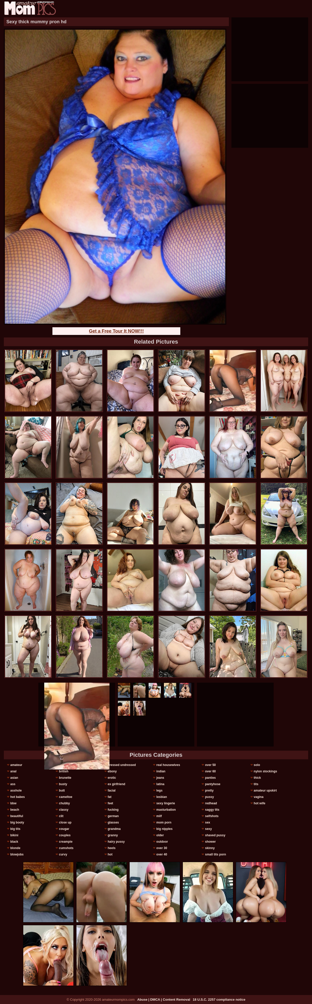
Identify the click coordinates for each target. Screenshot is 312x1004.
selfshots (212, 816)
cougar (64, 829)
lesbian (161, 797)
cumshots (66, 848)
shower (210, 841)
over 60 (210, 771)
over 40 (161, 854)
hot (110, 854)
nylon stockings (265, 771)
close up (65, 822)
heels (112, 848)
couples (65, 835)
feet (110, 803)
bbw (13, 803)
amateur (16, 765)
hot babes (17, 797)
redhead (211, 803)
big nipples (164, 829)
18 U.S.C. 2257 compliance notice (219, 999)
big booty (17, 822)
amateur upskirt (265, 790)
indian (160, 771)
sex (207, 822)
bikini (14, 835)
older (160, 835)
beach (14, 809)
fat (110, 797)
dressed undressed (122, 765)
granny (113, 835)
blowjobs (17, 854)
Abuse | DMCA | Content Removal (163, 999)
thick (257, 778)
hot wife (259, 803)
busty (63, 784)
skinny (210, 848)
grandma (114, 829)
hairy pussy (116, 841)
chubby (64, 803)
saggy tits (212, 809)
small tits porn (215, 854)
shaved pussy (215, 835)
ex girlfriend (116, 784)
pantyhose (212, 784)
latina (160, 784)
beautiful (16, 816)
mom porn (163, 822)
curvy (63, 854)
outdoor (162, 841)
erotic (112, 778)
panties (210, 778)
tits (256, 784)
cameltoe (65, 797)
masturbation (166, 809)
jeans (160, 778)
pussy (209, 797)
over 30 (161, 848)
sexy (208, 829)
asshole (16, 790)
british (64, 771)
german (113, 816)
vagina (258, 797)
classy (64, 809)
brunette (65, 778)
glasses (113, 822)
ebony (112, 771)
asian (14, 778)
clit (61, 816)
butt (62, 790)
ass (12, 784)
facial (112, 790)
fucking (113, 809)
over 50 (210, 765)
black (14, 841)
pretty (209, 790)
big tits (15, 829)
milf (159, 816)
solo (257, 765)
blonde (15, 848)
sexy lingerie (165, 803)
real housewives (168, 765)
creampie (66, 841)
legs (159, 790)
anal (13, 771)
